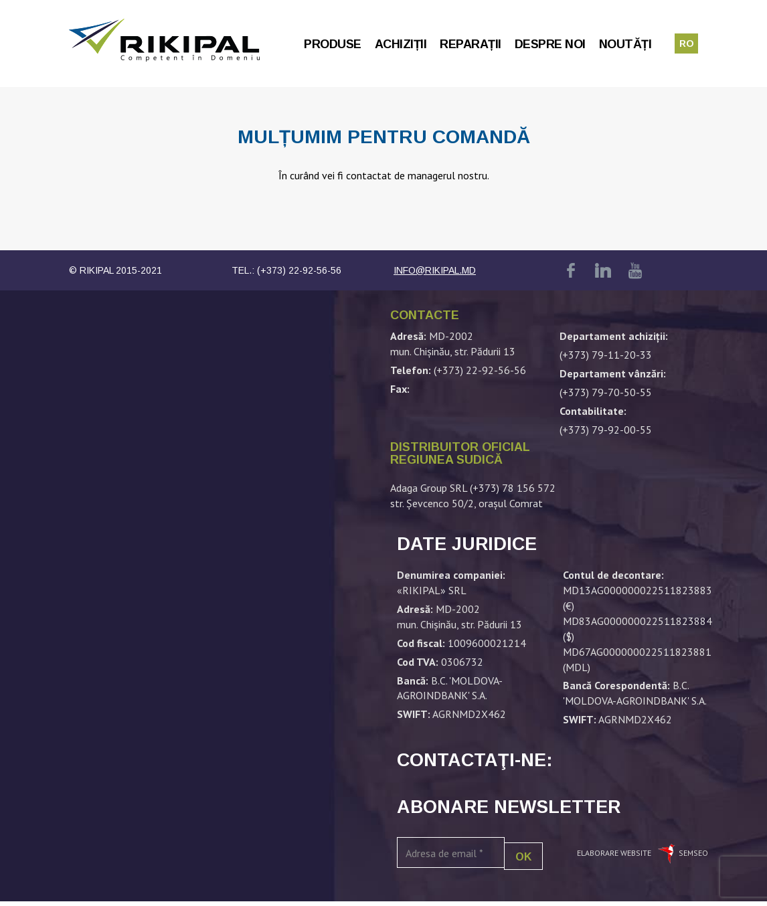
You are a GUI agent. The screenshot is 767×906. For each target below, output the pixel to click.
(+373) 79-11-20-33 (606, 354)
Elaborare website (615, 853)
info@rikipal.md (435, 270)
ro (686, 43)
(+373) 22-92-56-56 (299, 270)
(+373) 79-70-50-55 (606, 392)
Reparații (470, 44)
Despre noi (550, 44)
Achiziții (401, 44)
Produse (332, 44)
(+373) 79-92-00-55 (606, 429)
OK (523, 857)
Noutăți (625, 44)
